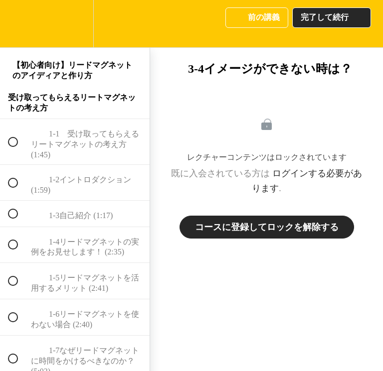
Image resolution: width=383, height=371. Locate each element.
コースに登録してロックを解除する (267, 227)
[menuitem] (74, 23)
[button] (18, 23)
